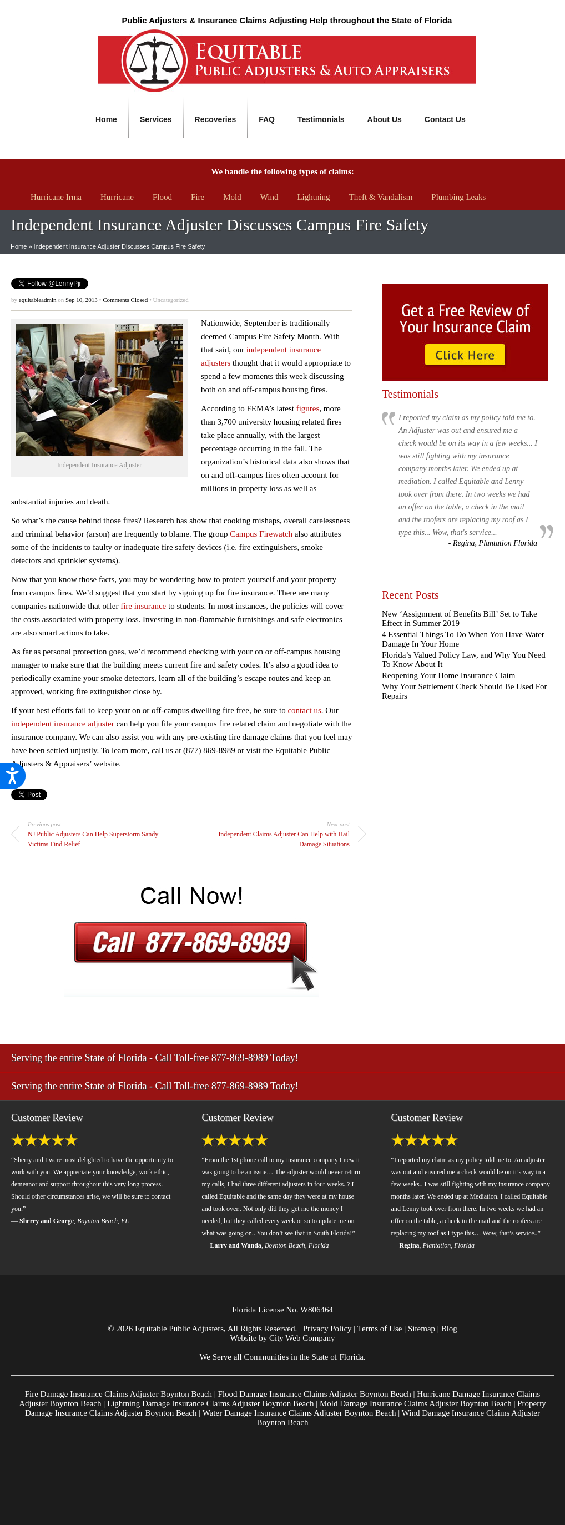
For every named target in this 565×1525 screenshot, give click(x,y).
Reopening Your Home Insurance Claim (448, 675)
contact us (304, 710)
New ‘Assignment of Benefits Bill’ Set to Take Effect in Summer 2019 (459, 618)
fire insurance (143, 606)
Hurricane (117, 197)
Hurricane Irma (56, 197)
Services (156, 119)
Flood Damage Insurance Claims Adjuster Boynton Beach (314, 1394)
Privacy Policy (327, 1328)
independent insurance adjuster (62, 723)
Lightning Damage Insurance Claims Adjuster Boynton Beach (210, 1403)
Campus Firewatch (261, 533)
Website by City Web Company (282, 1338)
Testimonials (321, 119)
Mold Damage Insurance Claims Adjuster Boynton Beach (416, 1403)
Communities (266, 1356)
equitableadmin (38, 299)
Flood (162, 197)
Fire (197, 197)
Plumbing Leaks (458, 197)
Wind (269, 197)
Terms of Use (379, 1328)
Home (106, 119)
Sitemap (421, 1328)
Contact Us (445, 119)
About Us (384, 119)
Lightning (313, 197)
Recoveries (215, 119)
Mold (232, 197)
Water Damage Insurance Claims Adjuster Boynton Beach (299, 1412)
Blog (449, 1328)
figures (308, 408)
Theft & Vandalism (381, 197)
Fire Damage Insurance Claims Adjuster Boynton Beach (118, 1394)
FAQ (267, 119)
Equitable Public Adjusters (179, 1328)
